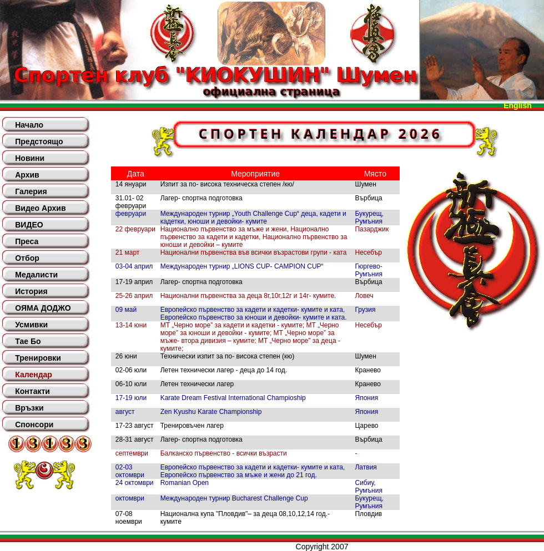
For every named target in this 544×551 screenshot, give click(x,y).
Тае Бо (28, 341)
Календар (33, 374)
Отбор (27, 258)
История (31, 291)
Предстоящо (39, 141)
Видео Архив (40, 208)
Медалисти (36, 274)
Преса (26, 241)
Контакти (32, 391)
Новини (29, 158)
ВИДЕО (29, 224)
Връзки (29, 407)
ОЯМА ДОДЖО (42, 308)
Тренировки (38, 357)
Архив (27, 174)
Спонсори (34, 424)
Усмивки (31, 324)
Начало (29, 124)
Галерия (31, 191)
